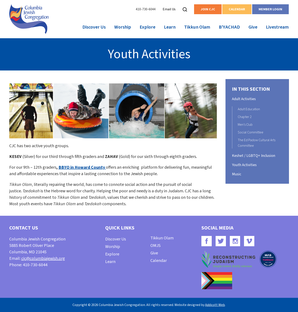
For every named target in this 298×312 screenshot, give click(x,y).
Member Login (270, 9)
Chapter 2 (245, 117)
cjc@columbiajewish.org (43, 258)
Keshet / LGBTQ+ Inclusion (253, 155)
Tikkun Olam (197, 27)
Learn (170, 27)
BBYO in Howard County (82, 167)
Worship (122, 27)
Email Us (169, 9)
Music (236, 174)
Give (253, 27)
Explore (147, 27)
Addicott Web (215, 305)
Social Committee (250, 132)
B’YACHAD (229, 27)
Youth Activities (244, 165)
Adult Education (249, 109)
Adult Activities (244, 99)
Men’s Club (245, 124)
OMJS (155, 246)
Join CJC (208, 9)
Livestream (277, 27)
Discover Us (94, 27)
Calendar (237, 9)
